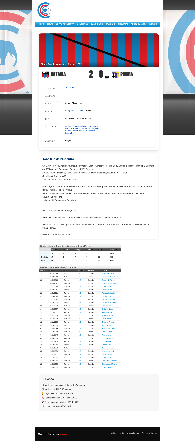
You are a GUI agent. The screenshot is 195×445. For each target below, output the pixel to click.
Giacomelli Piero (108, 273)
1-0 (80, 322)
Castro (68, 131)
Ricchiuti (68, 133)
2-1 (80, 296)
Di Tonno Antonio (108, 338)
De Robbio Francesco (110, 361)
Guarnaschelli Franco (109, 364)
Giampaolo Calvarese (74, 110)
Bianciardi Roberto (108, 328)
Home (41, 24)
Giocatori (123, 24)
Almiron (78, 128)
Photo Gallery (138, 24)
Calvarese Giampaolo (109, 283)
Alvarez (76, 126)
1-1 (80, 286)
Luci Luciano (106, 319)
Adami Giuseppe (108, 348)
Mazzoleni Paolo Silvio (110, 277)
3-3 (80, 290)
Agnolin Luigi (106, 335)
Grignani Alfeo (107, 341)
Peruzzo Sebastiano (109, 293)
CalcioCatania (52, 434)
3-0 (80, 299)
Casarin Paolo (107, 332)
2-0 (80, 283)
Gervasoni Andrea (108, 299)
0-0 (80, 273)
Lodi (85, 131)
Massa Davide (107, 290)
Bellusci (83, 126)
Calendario (97, 24)
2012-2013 (69, 88)
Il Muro (153, 24)
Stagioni (110, 24)
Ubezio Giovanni (108, 351)
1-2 (80, 280)
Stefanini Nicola (107, 309)
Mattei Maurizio (107, 325)
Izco (80, 131)
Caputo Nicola (107, 354)
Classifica (82, 24)
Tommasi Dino (107, 296)
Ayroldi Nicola (107, 312)
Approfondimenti (65, 24)
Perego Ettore (107, 357)
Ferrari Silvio (106, 345)
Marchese (69, 128)
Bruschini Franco (108, 322)
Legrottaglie (93, 126)
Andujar (68, 126)
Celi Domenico (107, 306)
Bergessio (92, 131)
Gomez (75, 131)
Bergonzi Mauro (107, 316)
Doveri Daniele (107, 286)
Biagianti (95, 128)
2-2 (80, 309)
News (50, 24)
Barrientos (86, 128)
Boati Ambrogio (107, 367)
